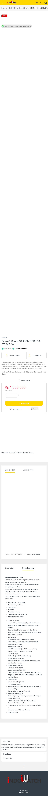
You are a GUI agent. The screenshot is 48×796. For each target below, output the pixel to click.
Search (37, 3)
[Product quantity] (11, 396)
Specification (28, 470)
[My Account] (41, 2)
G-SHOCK (12, 8)
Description (10, 470)
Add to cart (25, 403)
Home (3, 8)
